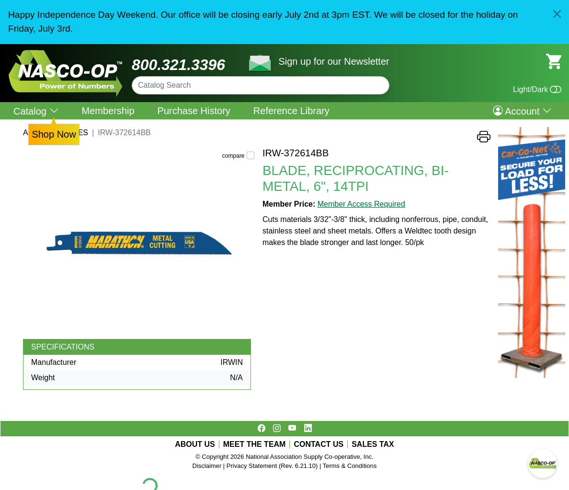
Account (522, 111)
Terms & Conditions (350, 465)
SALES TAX (373, 444)
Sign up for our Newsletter (333, 61)
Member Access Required (361, 204)
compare (233, 155)
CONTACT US (318, 444)
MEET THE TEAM (254, 444)
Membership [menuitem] (108, 111)
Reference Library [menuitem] (291, 111)
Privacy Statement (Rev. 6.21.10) (272, 465)
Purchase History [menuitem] (194, 111)
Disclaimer (207, 465)
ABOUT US (195, 444)
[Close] (557, 13)
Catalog (36, 111)
